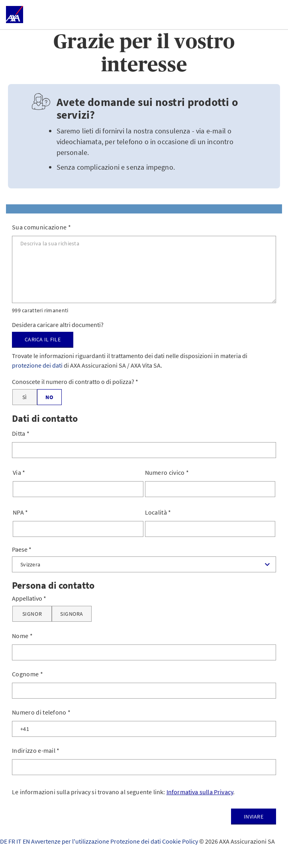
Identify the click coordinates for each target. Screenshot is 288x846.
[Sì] (24, 397)
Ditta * (20, 433)
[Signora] (71, 613)
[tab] (144, 208)
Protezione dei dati (136, 841)
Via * (19, 472)
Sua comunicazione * (41, 227)
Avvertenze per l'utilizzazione (70, 841)
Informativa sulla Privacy (200, 792)
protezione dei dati (37, 365)
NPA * (20, 512)
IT (19, 841)
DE (4, 841)
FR (12, 841)
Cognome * (27, 674)
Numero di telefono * (41, 712)
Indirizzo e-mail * (36, 750)
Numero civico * (167, 472)
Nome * (22, 636)
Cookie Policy (180, 841)
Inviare (253, 816)
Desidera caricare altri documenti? (58, 325)
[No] (49, 397)
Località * (158, 512)
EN (27, 841)
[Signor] (32, 613)
